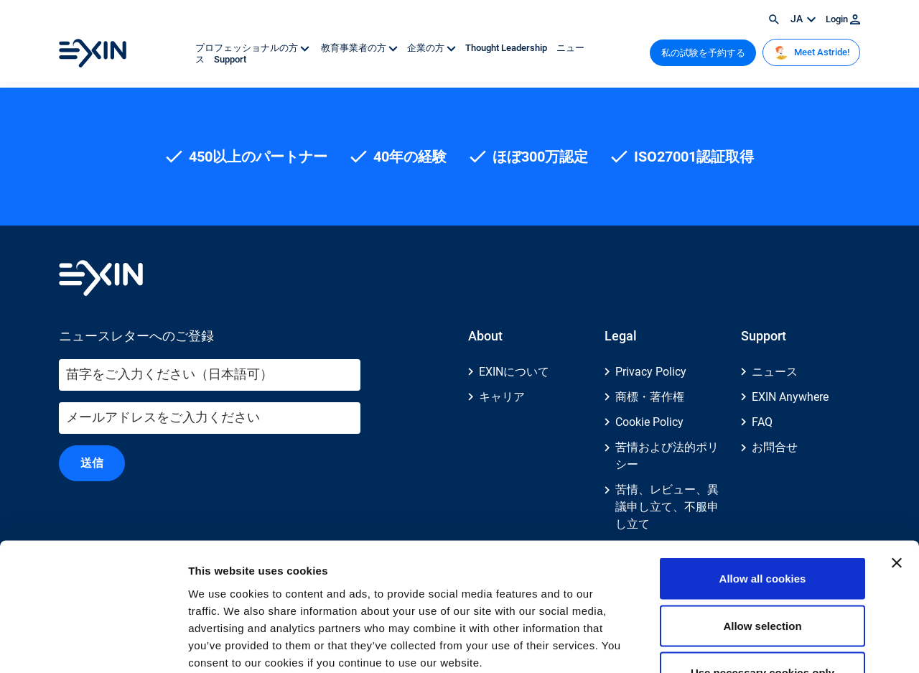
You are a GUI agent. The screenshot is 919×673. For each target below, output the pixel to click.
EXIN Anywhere (790, 397)
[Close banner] (897, 469)
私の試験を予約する (703, 52)
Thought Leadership (507, 47)
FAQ (762, 422)
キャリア (502, 397)
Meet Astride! (811, 52)
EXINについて (514, 372)
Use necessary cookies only (762, 578)
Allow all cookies (762, 484)
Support (230, 59)
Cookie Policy (649, 422)
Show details (753, 645)
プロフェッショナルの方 (253, 47)
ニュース (775, 372)
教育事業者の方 (359, 47)
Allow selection (762, 532)
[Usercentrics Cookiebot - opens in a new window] (93, 645)
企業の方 (432, 47)
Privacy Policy (650, 372)
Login (843, 19)
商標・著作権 (649, 397)
